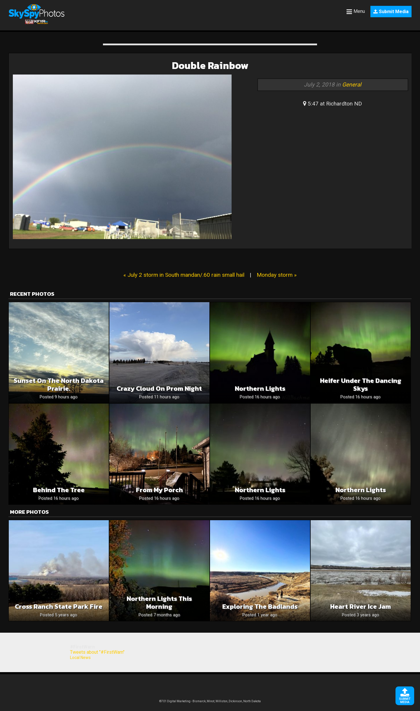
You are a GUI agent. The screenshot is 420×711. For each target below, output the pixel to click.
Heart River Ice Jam (360, 606)
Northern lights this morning (159, 602)
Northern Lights (260, 388)
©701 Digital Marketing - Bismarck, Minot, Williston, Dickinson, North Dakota (210, 701)
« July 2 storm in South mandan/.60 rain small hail (183, 274)
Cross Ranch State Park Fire (58, 606)
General (351, 84)
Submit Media (391, 11)
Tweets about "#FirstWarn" (97, 652)
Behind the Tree (59, 490)
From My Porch (159, 490)
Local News (80, 657)
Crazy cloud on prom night (159, 388)
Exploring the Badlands (260, 606)
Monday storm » (277, 274)
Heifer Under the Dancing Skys (360, 384)
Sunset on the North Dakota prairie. (59, 384)
